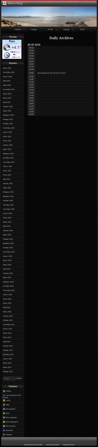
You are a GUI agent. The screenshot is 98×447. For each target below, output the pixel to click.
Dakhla (8, 391)
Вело (8, 413)
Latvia (8, 400)
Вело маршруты (12, 422)
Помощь (66, 29)
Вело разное (11, 426)
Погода (34, 29)
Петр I (82, 29)
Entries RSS (38, 444)
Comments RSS (54, 444)
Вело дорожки (11, 417)
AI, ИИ (50, 29)
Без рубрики (10, 409)
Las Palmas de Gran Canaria (11, 396)
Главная (18, 29)
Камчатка (9, 430)
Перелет (9, 435)
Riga (7, 405)
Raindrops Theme (68, 444)
